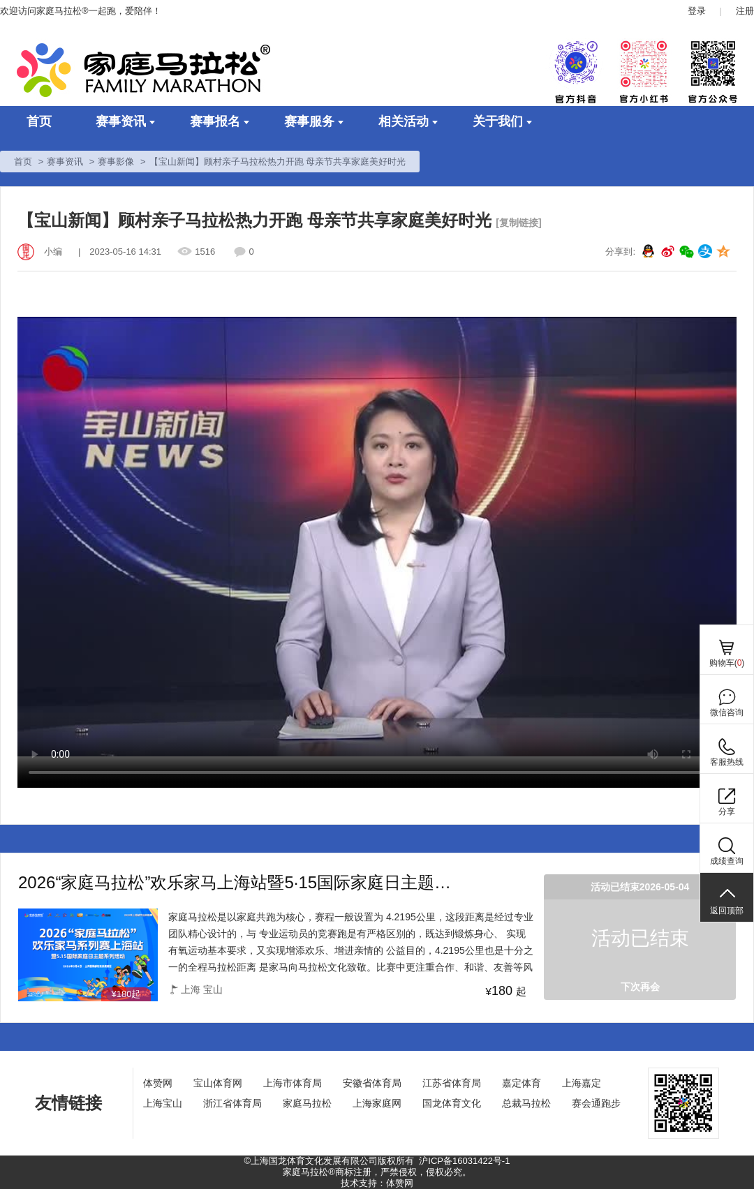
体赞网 (157, 1083)
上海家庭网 (377, 1103)
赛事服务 (313, 121)
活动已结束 (640, 938)
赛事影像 (116, 161)
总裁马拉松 (526, 1103)
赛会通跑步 (596, 1103)
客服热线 (727, 762)
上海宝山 (162, 1103)
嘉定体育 (521, 1083)
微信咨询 (727, 712)
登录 (697, 11)
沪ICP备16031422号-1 (464, 1161)
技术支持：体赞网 (377, 1183)
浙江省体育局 (232, 1103)
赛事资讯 (125, 121)
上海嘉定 (581, 1083)
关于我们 (502, 121)
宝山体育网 (217, 1083)
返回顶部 (727, 910)
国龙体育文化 (451, 1103)
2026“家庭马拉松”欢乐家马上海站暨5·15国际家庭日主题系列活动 (241, 883)
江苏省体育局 (451, 1083)
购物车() (727, 663)
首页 (39, 121)
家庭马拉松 (307, 1103)
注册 (745, 11)
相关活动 (408, 121)
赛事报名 (219, 121)
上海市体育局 (292, 1083)
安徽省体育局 (372, 1083)
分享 (726, 811)
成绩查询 (727, 861)
